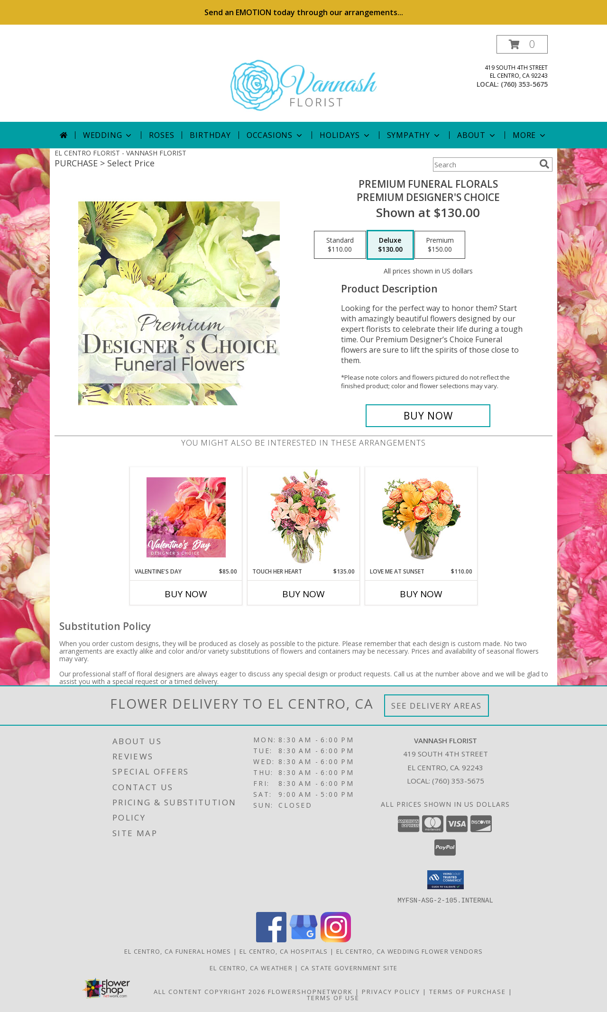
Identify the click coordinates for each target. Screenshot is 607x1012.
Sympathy (414, 135)
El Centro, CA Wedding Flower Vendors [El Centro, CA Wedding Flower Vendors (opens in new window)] (409, 951)
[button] (522, 44)
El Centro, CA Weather (251, 967)
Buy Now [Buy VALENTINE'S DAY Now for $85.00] (186, 594)
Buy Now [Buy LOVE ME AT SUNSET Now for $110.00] (421, 594)
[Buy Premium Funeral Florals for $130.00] (428, 415)
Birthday (210, 135)
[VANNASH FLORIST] (303, 78)
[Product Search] (484, 164)
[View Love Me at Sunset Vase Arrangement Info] (421, 517)
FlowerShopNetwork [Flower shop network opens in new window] (310, 991)
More (530, 135)
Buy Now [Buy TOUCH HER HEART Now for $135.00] (303, 594)
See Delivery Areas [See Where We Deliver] (436, 705)
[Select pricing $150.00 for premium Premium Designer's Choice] (440, 245)
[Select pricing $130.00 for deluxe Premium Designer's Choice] (390, 245)
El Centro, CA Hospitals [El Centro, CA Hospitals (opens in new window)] (283, 951)
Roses (161, 135)
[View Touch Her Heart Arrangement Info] (303, 517)
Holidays (345, 135)
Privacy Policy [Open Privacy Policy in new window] (391, 991)
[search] (544, 164)
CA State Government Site (349, 967)
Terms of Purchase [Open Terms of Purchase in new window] (467, 991)
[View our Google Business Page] (303, 939)
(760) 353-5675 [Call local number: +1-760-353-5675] (524, 84)
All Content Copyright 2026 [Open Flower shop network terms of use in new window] (210, 991)
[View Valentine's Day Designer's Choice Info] (186, 517)
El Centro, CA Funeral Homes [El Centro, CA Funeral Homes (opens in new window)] (177, 951)
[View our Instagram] (336, 939)
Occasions (275, 135)
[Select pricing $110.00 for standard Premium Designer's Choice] (340, 245)
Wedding (108, 135)
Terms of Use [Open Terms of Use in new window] (333, 997)
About (477, 135)
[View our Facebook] (271, 939)
